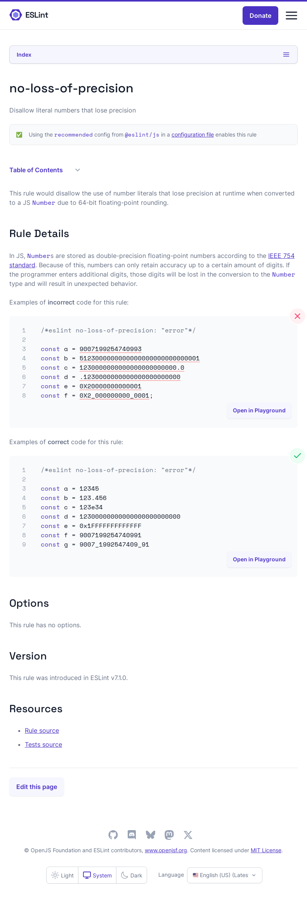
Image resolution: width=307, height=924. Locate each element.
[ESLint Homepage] (28, 15)
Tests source (43, 744)
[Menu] (291, 15)
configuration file (193, 135)
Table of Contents (44, 170)
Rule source (42, 730)
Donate (260, 15)
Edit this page (36, 787)
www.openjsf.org (166, 850)
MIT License (266, 850)
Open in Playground (259, 410)
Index (153, 54)
